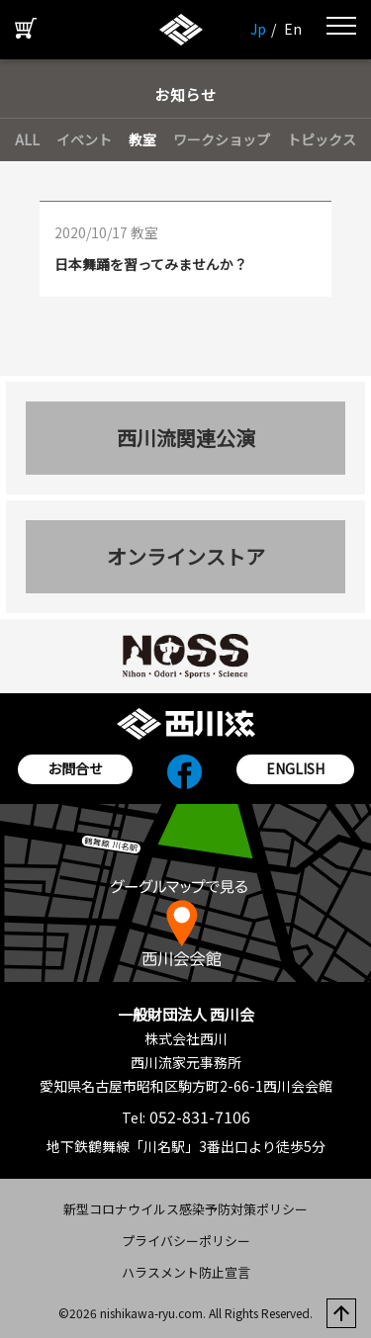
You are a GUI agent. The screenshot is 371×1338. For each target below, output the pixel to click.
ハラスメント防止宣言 (186, 1272)
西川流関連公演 (186, 437)
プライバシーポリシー (186, 1240)
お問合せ (75, 768)
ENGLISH (295, 768)
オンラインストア (186, 556)
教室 (142, 139)
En (293, 29)
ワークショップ (221, 139)
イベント (84, 139)
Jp (258, 29)
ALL (27, 139)
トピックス (321, 139)
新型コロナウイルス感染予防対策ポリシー (185, 1209)
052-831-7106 (197, 1116)
